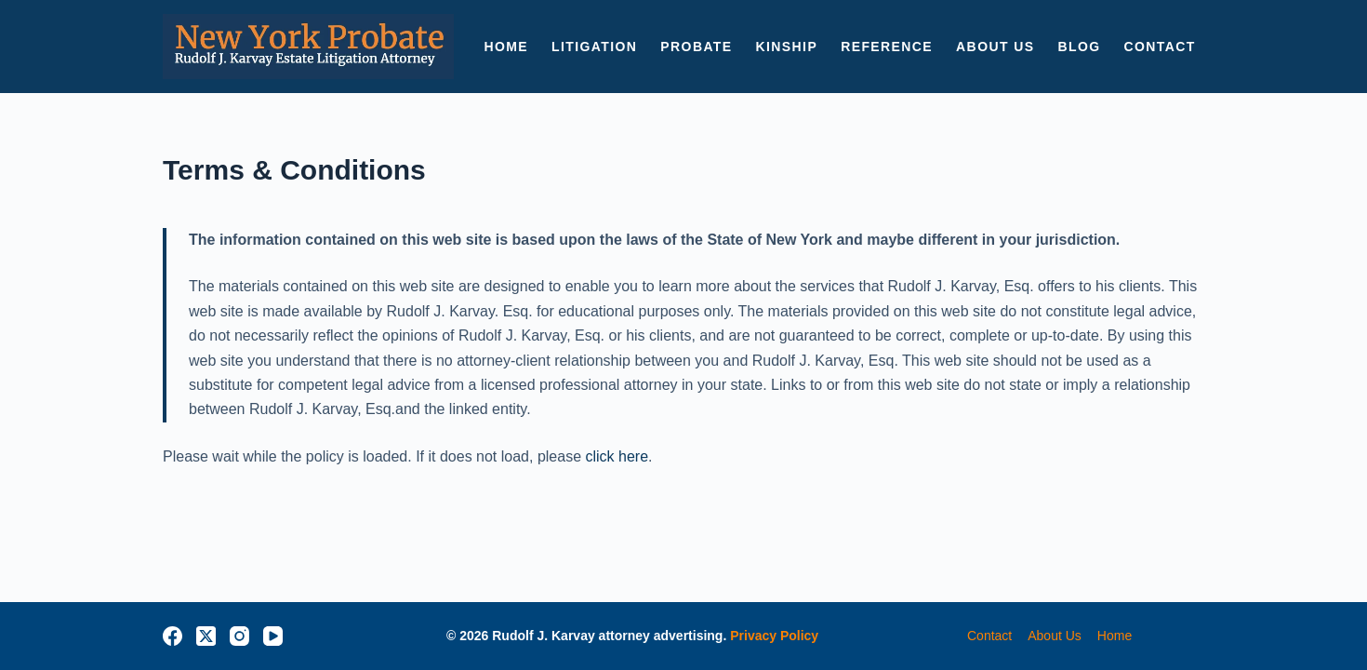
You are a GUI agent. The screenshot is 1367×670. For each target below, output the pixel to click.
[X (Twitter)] (206, 636)
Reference (887, 46)
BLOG (1078, 46)
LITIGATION (594, 46)
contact (989, 635)
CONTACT (1159, 46)
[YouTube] (273, 636)
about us (1055, 635)
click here (617, 456)
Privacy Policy (774, 635)
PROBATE (696, 46)
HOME (506, 46)
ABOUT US (995, 46)
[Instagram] (239, 636)
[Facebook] (172, 636)
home (1114, 635)
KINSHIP (787, 46)
